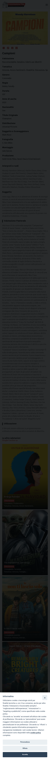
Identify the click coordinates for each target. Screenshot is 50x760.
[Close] (44, 697)
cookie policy (35, 733)
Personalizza (25, 742)
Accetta (25, 754)
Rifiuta (25, 748)
